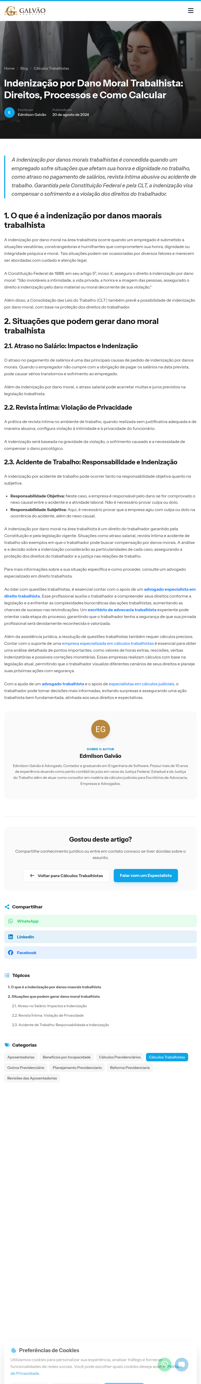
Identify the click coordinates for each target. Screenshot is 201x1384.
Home (9, 68)
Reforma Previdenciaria (130, 1067)
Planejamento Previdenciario (77, 1067)
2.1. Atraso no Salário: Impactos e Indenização (49, 1006)
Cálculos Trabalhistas (51, 68)
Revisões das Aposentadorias (32, 1078)
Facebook (21, 952)
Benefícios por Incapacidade (67, 1057)
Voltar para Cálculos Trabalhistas (66, 875)
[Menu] (191, 11)
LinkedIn (20, 936)
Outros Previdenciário (25, 1067)
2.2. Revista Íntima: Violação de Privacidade (48, 1015)
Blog (24, 68)
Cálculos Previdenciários (120, 1057)
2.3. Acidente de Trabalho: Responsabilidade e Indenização (60, 1024)
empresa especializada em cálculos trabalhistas (108, 643)
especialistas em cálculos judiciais (141, 683)
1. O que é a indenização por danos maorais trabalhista (54, 987)
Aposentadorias (20, 1057)
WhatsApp (23, 921)
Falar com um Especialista (146, 875)
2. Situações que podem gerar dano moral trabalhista (54, 996)
